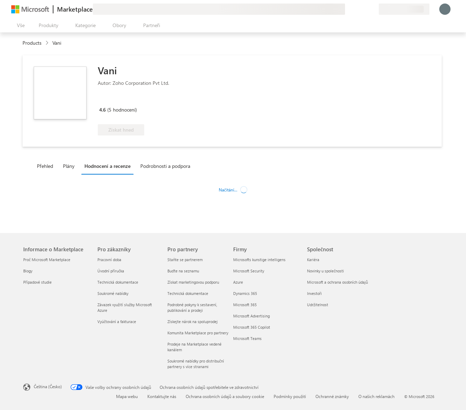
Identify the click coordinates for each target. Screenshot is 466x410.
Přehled (45, 166)
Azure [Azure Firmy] (238, 282)
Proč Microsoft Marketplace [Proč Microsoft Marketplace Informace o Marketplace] (46, 259)
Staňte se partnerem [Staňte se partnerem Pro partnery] (185, 259)
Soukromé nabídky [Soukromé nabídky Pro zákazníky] (112, 293)
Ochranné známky (332, 396)
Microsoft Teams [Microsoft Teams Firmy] (247, 338)
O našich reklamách (376, 396)
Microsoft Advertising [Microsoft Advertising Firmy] (251, 315)
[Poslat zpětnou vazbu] (348, 9)
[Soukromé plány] (373, 9)
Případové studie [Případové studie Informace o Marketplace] (37, 282)
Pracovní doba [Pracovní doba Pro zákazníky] (109, 259)
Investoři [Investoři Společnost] (314, 293)
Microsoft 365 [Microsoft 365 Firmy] (245, 304)
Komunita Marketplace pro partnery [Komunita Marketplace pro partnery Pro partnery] (197, 332)
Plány (69, 166)
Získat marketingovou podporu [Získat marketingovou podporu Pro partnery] (193, 282)
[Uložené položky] (365, 9)
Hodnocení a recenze (107, 166)
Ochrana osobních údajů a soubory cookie (225, 396)
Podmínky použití (290, 396)
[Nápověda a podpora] (356, 9)
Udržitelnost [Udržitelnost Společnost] (317, 304)
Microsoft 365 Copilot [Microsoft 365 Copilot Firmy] (251, 327)
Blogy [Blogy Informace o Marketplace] (27, 270)
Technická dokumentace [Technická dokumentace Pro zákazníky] (117, 282)
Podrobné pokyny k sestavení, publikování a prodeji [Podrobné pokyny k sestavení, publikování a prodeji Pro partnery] (192, 307)
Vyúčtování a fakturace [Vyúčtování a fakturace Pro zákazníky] (116, 321)
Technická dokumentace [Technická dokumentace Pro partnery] (187, 293)
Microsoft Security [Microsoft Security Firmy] (248, 270)
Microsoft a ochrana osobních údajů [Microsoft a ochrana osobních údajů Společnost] (337, 282)
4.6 (102, 109)
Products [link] (32, 42)
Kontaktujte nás (161, 396)
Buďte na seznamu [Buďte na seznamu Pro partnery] (183, 270)
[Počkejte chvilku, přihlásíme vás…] (445, 9)
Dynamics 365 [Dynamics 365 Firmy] (245, 293)
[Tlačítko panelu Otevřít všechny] (19, 25)
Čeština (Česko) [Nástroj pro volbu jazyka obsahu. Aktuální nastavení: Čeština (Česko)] (48, 386)
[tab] (47, 166)
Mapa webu (127, 396)
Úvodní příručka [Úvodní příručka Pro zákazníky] (110, 270)
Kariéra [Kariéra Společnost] (313, 259)
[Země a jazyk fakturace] (404, 9)
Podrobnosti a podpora (165, 166)
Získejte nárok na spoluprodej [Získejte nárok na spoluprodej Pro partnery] (192, 321)
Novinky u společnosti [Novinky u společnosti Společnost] (325, 270)
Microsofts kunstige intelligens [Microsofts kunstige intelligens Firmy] (259, 259)
